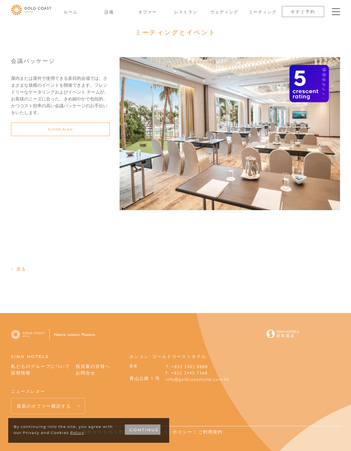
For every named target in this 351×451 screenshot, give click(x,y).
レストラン (185, 12)
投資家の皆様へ (93, 366)
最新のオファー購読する (44, 406)
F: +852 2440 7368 (187, 373)
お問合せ (85, 373)
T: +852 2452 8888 (187, 366)
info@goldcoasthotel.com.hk (197, 379)
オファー (147, 12)
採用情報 (21, 373)
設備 (109, 12)
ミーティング (263, 12)
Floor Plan (60, 129)
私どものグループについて (40, 366)
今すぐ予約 (303, 11)
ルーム (71, 12)
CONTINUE (144, 429)
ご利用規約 (210, 432)
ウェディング (224, 12)
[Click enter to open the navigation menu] (336, 11)
